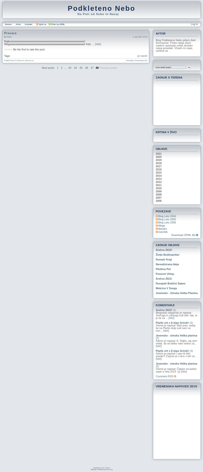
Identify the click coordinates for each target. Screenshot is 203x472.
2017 (159, 166)
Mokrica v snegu (166, 288)
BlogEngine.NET (99, 468)
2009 (159, 191)
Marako (162, 228)
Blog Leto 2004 (167, 216)
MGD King (109, 469)
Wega (161, 225)
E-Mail (6, 60)
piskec (9, 37)
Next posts (48, 67)
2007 (159, 198)
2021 (159, 154)
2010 (159, 188)
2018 (159, 163)
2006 (159, 201)
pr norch (142, 56)
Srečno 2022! (164, 250)
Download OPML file (184, 235)
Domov (8, 24)
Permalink (130, 60)
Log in (194, 24)
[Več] (98, 44)
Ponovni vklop (165, 274)
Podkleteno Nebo (101, 8)
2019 (159, 160)
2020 (159, 157)
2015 (159, 172)
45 (81, 67)
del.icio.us (30, 60)
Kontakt (28, 24)
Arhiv (18, 24)
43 (69, 67)
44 (75, 67)
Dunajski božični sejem (170, 283)
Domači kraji (164, 259)
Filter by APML (58, 24)
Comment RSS (166, 376)
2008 (159, 194)
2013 (159, 179)
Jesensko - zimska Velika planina (177, 293)
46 (86, 67)
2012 (159, 182)
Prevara (10, 33)
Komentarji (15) (141, 60)
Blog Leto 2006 (167, 222)
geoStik (163, 232)
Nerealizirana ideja (167, 264)
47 (92, 67)
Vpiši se (41, 24)
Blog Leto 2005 (167, 219)
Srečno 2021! (164, 278)
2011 (159, 185)
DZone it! (20, 60)
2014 (159, 176)
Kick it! (13, 60)
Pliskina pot (163, 269)
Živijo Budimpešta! (167, 254)
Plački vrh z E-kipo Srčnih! (172, 322)
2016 (159, 169)
